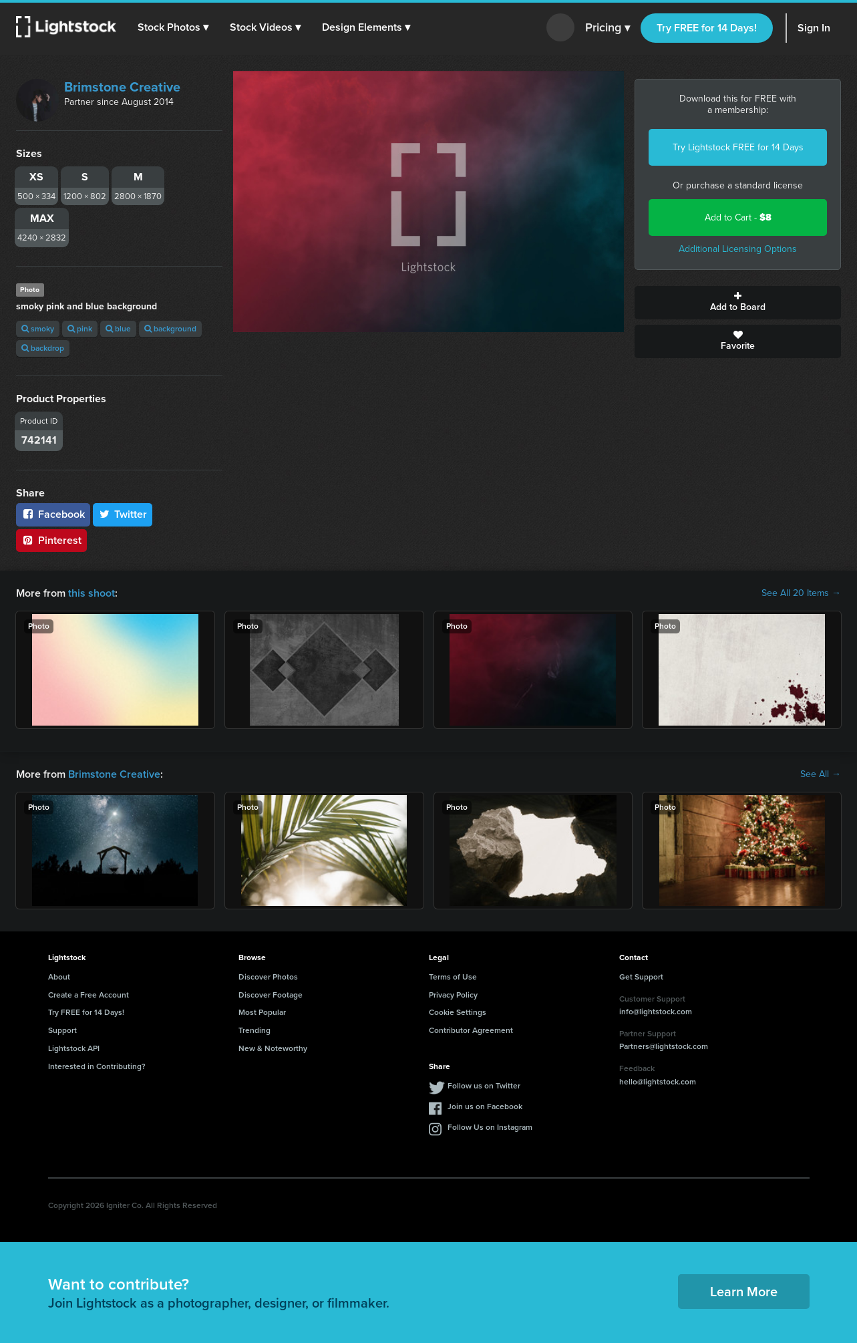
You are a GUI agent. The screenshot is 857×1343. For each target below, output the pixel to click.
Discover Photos (268, 977)
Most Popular (262, 1012)
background (170, 329)
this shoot (91, 593)
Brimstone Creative (122, 87)
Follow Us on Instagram (490, 1127)
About (59, 977)
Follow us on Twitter (484, 1086)
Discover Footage (270, 995)
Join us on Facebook (485, 1106)
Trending (254, 1030)
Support (62, 1030)
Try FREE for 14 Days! (707, 27)
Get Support (641, 977)
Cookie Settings (457, 1012)
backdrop (42, 348)
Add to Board (738, 302)
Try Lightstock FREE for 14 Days (738, 147)
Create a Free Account (88, 995)
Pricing (607, 28)
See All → (820, 774)
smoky (37, 329)
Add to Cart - (738, 217)
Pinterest (51, 540)
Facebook (53, 514)
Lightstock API (74, 1048)
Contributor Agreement (471, 1030)
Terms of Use (453, 977)
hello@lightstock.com (657, 1082)
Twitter (123, 514)
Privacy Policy (453, 995)
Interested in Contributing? (97, 1066)
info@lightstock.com (655, 1012)
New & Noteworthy (272, 1048)
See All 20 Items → (801, 593)
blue (118, 329)
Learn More (744, 1292)
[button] (173, 27)
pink (79, 329)
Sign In (814, 27)
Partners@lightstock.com (663, 1046)
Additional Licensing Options (738, 249)
